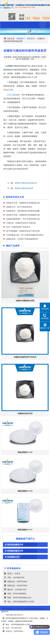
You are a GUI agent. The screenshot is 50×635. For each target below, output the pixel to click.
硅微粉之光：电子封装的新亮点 (19, 207)
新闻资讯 (30, 38)
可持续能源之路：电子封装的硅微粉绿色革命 (24, 235)
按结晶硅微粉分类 (15, 545)
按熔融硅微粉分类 (15, 551)
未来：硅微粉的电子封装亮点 (18, 227)
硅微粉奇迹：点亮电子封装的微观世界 (22, 239)
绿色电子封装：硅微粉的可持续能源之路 (23, 203)
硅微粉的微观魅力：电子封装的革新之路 (23, 219)
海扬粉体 (20, 38)
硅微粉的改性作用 (25, 413)
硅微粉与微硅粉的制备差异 (27, 183)
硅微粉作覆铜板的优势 (25, 301)
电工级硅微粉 (14, 95)
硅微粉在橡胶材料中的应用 (25, 357)
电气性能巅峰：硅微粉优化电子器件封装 (23, 231)
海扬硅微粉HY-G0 (24, 452)
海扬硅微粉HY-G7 (24, 530)
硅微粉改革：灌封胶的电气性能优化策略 (23, 211)
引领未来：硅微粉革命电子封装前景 (21, 223)
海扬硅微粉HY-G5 (24, 491)
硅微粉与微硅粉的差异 (24, 188)
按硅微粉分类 (13, 557)
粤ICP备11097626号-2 (14, 615)
